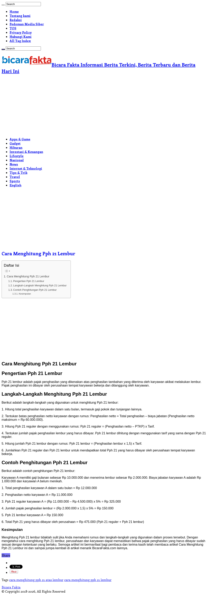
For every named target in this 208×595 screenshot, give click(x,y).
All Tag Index (20, 41)
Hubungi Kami (21, 36)
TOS (13, 28)
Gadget (15, 143)
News (14, 164)
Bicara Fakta (11, 587)
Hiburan (16, 147)
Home (14, 11)
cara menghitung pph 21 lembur (87, 580)
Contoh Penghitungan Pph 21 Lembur (35, 289)
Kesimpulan (25, 293)
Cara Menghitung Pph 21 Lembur (28, 276)
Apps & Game (20, 139)
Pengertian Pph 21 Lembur (28, 281)
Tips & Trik (18, 172)
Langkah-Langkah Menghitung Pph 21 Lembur (40, 285)
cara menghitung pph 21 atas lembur (36, 580)
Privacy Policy (21, 32)
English (15, 185)
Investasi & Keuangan (26, 152)
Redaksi (16, 20)
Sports (15, 181)
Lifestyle (17, 156)
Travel (15, 177)
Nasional (17, 160)
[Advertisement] (104, 106)
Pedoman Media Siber (27, 24)
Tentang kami (20, 16)
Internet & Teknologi (26, 168)
